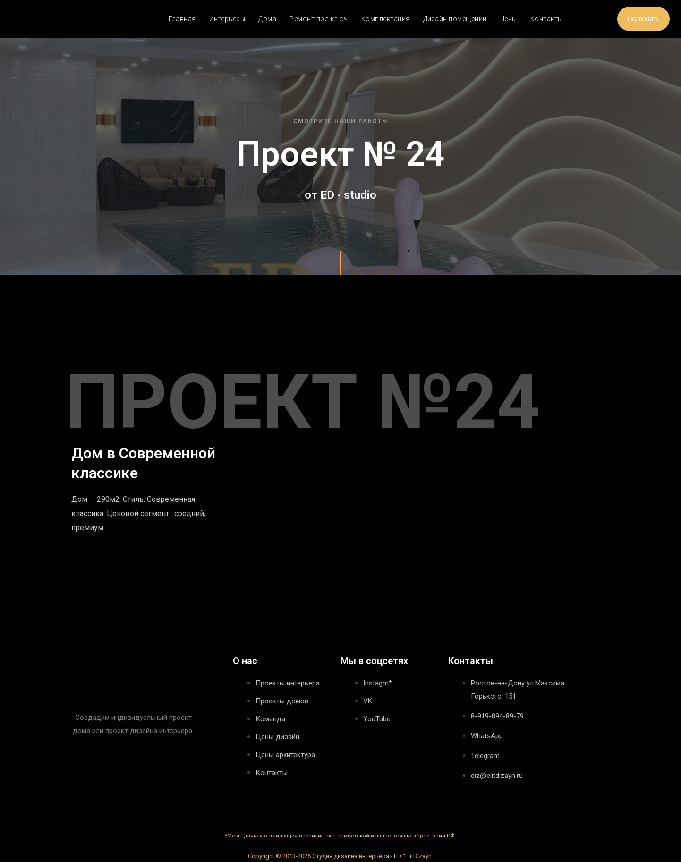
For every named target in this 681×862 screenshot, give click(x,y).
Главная (182, 19)
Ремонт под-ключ (318, 19)
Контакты (546, 19)
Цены (508, 19)
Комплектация (385, 19)
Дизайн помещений (455, 19)
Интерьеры (227, 19)
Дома (267, 19)
